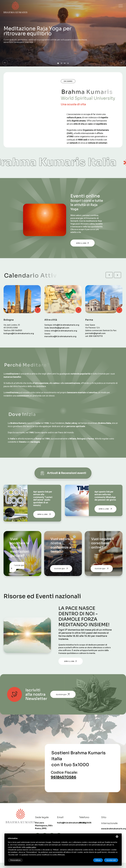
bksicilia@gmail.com (59, 328)
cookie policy (31, 847)
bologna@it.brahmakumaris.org (19, 333)
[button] (5, 62)
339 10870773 (96, 336)
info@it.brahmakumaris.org (66, 325)
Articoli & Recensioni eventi (63, 473)
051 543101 (16, 330)
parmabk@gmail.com (95, 333)
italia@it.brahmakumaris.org (71, 822)
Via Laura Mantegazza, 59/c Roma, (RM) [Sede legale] (44, 825)
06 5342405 (85, 822)
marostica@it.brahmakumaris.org (60, 336)
